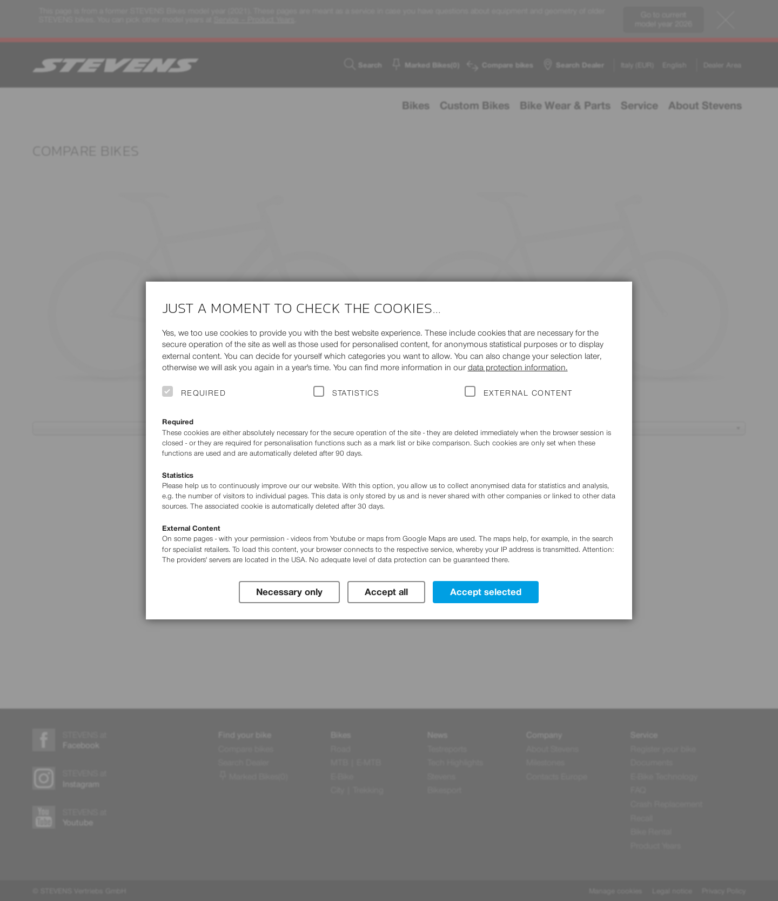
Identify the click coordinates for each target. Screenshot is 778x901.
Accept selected (485, 591)
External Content (528, 393)
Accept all (386, 591)
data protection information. (518, 367)
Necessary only (289, 591)
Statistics (356, 393)
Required (203, 393)
